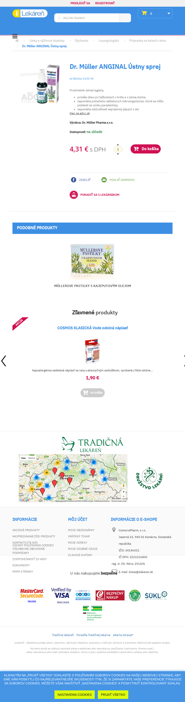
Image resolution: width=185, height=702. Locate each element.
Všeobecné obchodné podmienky (28, 551)
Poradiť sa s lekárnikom (94, 194)
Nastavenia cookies (75, 694)
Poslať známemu (118, 179)
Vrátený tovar (79, 536)
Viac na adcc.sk (80, 113)
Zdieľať (80, 179)
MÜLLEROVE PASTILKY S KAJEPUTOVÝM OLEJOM (92, 286)
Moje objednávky (81, 530)
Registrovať (105, 3)
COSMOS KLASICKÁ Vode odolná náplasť (92, 327)
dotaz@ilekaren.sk (141, 572)
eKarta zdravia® (123, 667)
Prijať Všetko (113, 694)
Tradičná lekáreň (63, 667)
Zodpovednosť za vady (29, 559)
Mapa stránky (22, 571)
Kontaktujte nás (25, 542)
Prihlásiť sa (80, 3)
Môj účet (77, 519)
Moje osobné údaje (83, 549)
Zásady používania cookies (33, 578)
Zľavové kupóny (80, 555)
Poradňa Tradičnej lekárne (93, 667)
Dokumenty (21, 565)
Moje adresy (77, 542)
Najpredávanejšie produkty (33, 536)
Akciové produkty (26, 530)
